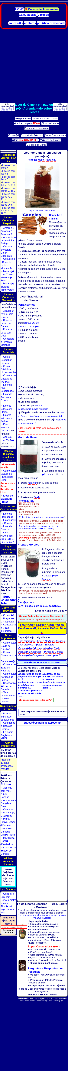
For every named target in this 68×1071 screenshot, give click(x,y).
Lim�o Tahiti (8, 834)
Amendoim (8, 240)
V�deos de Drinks (36, 145)
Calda (57, 648)
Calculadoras (27, 14)
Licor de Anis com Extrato (6, 397)
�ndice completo (27, 123)
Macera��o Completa (30, 655)
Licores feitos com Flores (6, 408)
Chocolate (6, 255)
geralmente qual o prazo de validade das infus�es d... (30, 685)
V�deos (43, 14)
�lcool (45, 474)
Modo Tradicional (47, 160)
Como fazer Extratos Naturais (8, 667)
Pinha (6, 818)
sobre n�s (16, 23)
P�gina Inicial (23, 118)
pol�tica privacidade (51, 23)
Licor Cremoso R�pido (30, 644)
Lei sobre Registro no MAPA (7, 735)
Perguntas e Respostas (36, 128)
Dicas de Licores (50, 123)
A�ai (4, 794)
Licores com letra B (8, 172)
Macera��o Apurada (29, 652)
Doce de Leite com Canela (6, 323)
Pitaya (4, 822)
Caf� (4, 252)
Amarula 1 (8, 228)
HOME (19, 9)
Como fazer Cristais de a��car (8, 378)
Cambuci (5, 831)
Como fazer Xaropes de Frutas (8, 676)
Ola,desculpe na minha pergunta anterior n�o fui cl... (29, 677)
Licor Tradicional (26, 641)
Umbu (12, 822)
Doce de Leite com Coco (6, 332)
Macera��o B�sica (29, 648)
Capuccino (9, 258)
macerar (32, 483)
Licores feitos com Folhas (6, 418)
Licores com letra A (8, 166)
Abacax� (8, 310)
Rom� (4, 841)
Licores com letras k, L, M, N (8, 196)
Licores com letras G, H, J (8, 189)
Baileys (5, 243)
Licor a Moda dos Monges (51, 641)
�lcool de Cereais (53, 652)
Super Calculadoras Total (10, 600)
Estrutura (49, 644)
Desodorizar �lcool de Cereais (9, 686)
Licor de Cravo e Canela (6, 529)
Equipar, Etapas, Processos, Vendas (7, 764)
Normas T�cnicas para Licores (7, 716)
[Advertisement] (34, 66)
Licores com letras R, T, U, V (8, 210)
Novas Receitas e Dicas (45, 118)
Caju (3, 806)
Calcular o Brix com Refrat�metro (8, 896)
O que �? (13, 135)
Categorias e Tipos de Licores (8, 725)
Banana (5, 797)
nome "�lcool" (52, 655)
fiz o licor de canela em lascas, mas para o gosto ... (54, 685)
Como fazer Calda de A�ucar (8, 645)
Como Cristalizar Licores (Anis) (8, 369)
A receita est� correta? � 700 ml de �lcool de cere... (30, 693)
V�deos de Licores (50, 140)
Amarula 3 (6, 234)
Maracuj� (6, 268)
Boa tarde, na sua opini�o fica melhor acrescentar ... (52, 677)
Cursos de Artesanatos (43, 9)
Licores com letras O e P (8, 203)
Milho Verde (7, 289)
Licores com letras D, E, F (8, 183)
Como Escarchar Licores (6, 359)
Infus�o (47, 648)
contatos (30, 23)
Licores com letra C (8, 178)
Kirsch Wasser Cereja (5, 427)
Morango (5, 345)
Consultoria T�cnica (32, 135)
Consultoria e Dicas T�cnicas (8, 627)
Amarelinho (9, 237)
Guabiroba (6, 815)
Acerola (7, 828)
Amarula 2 (6, 231)
